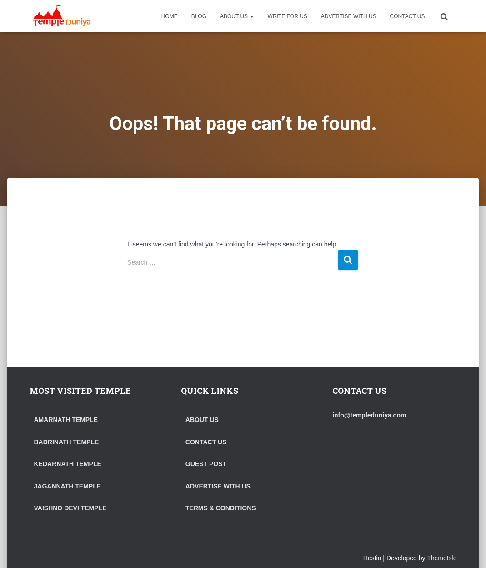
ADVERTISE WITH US (348, 16)
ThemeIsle (441, 558)
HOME (169, 16)
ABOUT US (237, 16)
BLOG (198, 16)
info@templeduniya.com (369, 415)
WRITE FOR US (287, 16)
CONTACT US (407, 16)
